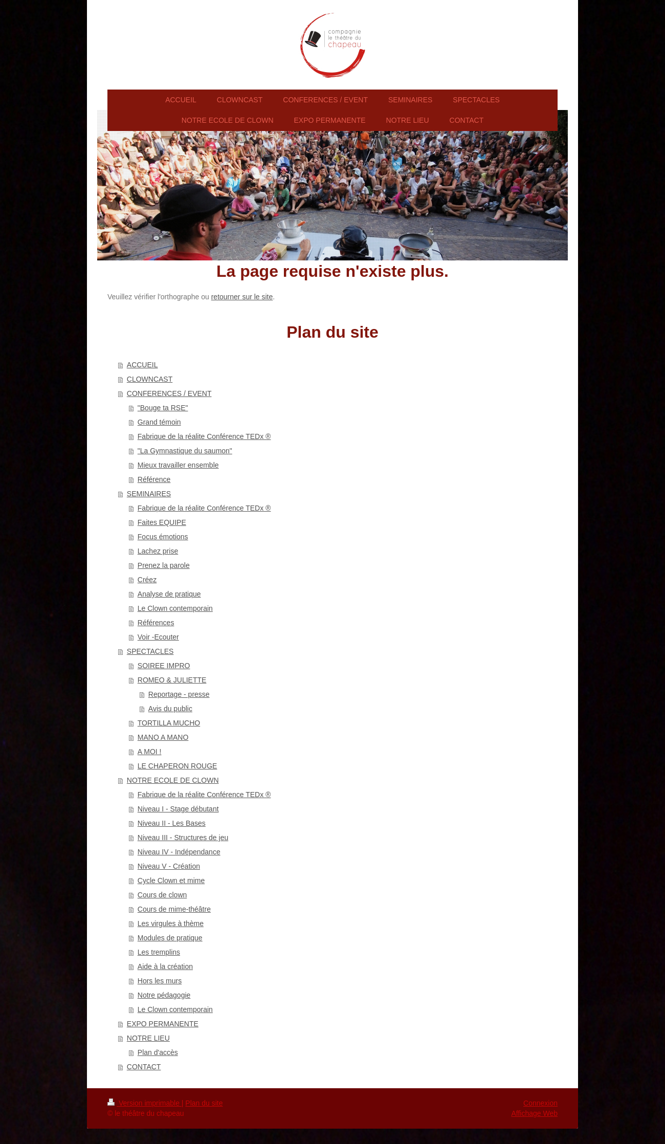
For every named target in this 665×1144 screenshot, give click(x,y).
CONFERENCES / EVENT (169, 393)
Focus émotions (163, 537)
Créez (147, 580)
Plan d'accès (158, 1052)
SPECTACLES (150, 651)
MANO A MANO (163, 737)
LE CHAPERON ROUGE (177, 766)
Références (156, 623)
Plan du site (204, 1103)
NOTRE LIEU (148, 1038)
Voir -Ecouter (158, 637)
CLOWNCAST (149, 379)
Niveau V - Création (169, 866)
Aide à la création (165, 966)
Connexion (540, 1103)
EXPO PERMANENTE (162, 1024)
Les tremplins (159, 952)
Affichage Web (534, 1113)
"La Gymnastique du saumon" (185, 451)
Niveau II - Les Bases (172, 823)
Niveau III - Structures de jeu (183, 837)
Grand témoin (159, 422)
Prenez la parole (164, 565)
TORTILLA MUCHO (169, 723)
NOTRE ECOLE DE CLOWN (173, 780)
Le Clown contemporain (175, 608)
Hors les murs (160, 981)
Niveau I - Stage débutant (178, 809)
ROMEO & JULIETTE (172, 680)
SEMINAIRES (149, 494)
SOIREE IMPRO (164, 666)
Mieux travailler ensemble (178, 465)
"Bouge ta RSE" (163, 408)
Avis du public (170, 709)
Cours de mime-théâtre (174, 909)
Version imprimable (144, 1103)
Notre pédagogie (164, 995)
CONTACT (144, 1067)
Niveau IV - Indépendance (179, 852)
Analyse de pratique (169, 594)
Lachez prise (158, 551)
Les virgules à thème (171, 923)
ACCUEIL (142, 365)
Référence (154, 479)
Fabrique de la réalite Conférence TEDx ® (204, 436)
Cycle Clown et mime (171, 880)
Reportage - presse (179, 694)
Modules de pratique (170, 938)
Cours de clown (162, 895)
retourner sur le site (242, 297)
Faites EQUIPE (162, 522)
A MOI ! (150, 751)
